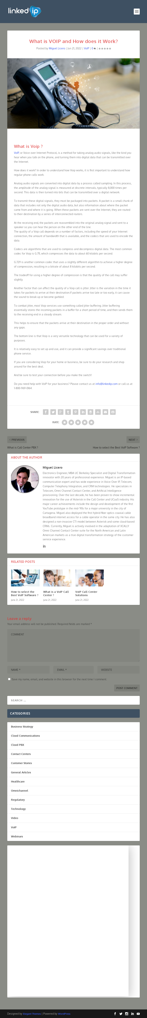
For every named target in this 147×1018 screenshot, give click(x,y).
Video (14, 818)
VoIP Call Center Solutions (86, 593)
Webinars (17, 836)
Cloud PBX (17, 744)
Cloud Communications (25, 735)
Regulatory (18, 799)
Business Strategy (22, 726)
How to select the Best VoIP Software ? (24, 593)
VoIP (86, 48)
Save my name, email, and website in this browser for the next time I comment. (59, 679)
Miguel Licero (57, 48)
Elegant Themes (32, 1013)
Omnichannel (19, 790)
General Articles (21, 772)
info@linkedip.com (107, 383)
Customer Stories (21, 763)
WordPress (64, 1013)
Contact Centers (21, 753)
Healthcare (18, 781)
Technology (18, 808)
